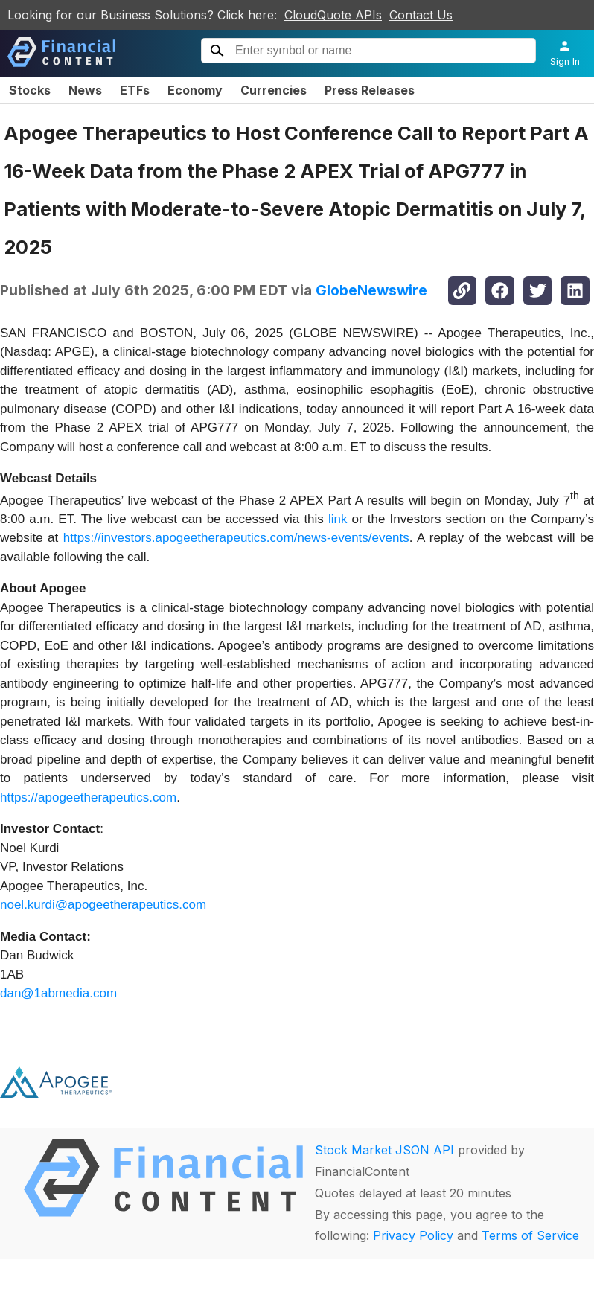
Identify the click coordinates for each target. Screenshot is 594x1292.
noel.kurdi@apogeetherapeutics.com (103, 905)
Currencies (273, 90)
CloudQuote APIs (333, 14)
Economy (195, 90)
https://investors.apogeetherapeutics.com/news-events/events (236, 538)
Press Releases (370, 90)
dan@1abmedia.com (58, 993)
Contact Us (421, 14)
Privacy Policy (413, 1235)
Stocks (30, 90)
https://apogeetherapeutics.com (88, 797)
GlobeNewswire (371, 290)
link (338, 519)
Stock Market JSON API (384, 1149)
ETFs (135, 90)
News (85, 90)
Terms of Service (530, 1235)
